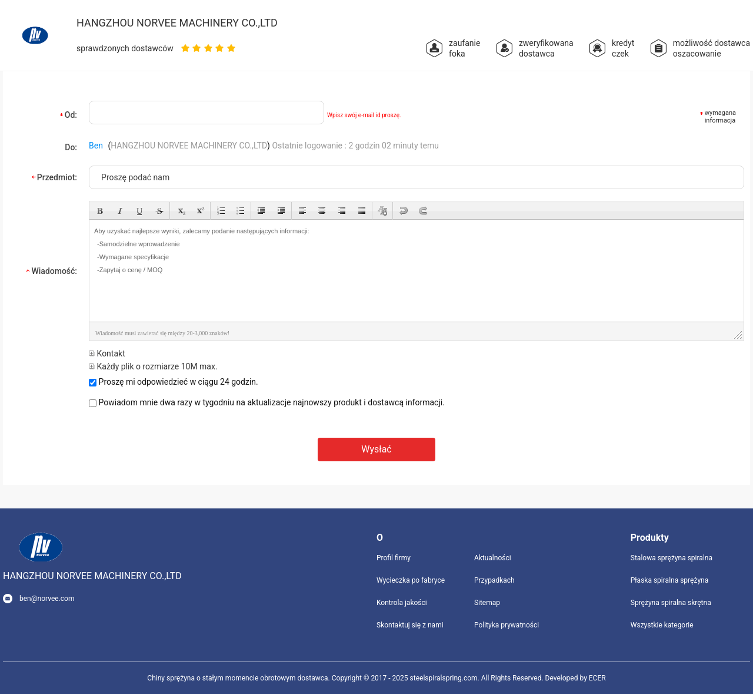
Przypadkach (494, 580)
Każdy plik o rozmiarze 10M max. (153, 366)
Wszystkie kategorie (662, 625)
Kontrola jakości (401, 603)
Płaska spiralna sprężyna (669, 580)
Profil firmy (393, 558)
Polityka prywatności (506, 625)
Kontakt (107, 353)
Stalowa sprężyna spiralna (671, 558)
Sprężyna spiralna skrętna (671, 603)
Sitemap (487, 603)
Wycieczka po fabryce (410, 580)
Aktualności (492, 558)
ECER (597, 678)
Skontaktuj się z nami (410, 625)
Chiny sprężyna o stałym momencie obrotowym (221, 678)
